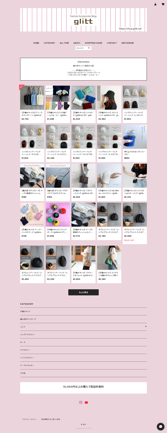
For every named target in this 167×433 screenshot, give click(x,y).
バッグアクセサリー (27, 334)
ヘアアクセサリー (27, 358)
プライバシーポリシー (29, 419)
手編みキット (25, 311)
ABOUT (76, 43)
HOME (36, 43)
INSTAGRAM (128, 43)
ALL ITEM (64, 43)
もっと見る (83, 292)
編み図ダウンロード (28, 319)
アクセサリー (25, 350)
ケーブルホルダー (27, 365)
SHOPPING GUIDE (93, 43)
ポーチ (22, 342)
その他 (22, 373)
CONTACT (112, 43)
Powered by (83, 428)
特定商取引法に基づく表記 (50, 419)
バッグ (22, 327)
